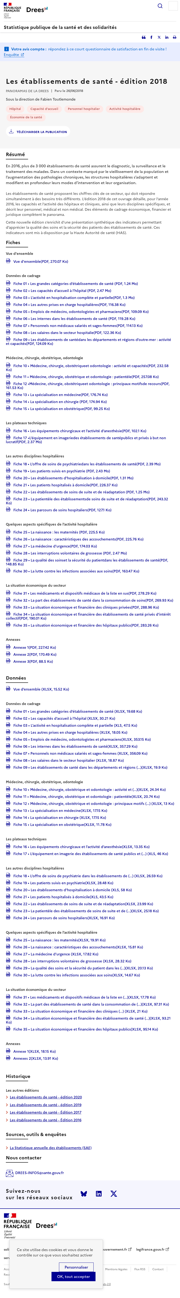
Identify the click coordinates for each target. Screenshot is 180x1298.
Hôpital (15, 109)
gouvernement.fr (113, 1249)
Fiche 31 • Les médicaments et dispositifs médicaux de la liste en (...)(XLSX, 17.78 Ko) (84, 997)
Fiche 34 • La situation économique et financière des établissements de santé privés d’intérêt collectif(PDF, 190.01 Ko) (88, 616)
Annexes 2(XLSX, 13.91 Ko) (35, 1058)
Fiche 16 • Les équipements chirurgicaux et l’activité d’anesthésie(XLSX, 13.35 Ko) (81, 846)
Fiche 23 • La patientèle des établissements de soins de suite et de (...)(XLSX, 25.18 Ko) (85, 910)
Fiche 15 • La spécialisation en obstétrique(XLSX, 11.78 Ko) (61, 824)
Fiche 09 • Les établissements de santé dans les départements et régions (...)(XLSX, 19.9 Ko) (89, 767)
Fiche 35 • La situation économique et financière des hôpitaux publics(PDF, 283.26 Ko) (85, 625)
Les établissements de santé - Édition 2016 (45, 1120)
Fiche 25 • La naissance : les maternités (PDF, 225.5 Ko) (58, 532)
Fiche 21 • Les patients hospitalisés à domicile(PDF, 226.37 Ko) (65, 484)
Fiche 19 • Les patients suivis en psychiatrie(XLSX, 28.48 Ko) (62, 882)
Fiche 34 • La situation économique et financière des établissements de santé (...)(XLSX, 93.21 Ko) (88, 1020)
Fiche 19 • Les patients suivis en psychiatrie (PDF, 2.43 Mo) (61, 470)
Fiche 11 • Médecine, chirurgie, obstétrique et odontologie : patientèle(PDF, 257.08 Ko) (85, 376)
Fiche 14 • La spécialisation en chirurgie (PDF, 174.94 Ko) (59, 401)
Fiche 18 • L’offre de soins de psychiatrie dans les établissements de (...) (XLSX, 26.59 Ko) (87, 875)
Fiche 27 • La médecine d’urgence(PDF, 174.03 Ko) (54, 546)
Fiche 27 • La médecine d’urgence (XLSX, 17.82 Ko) (55, 953)
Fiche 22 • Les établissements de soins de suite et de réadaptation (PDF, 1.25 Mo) (81, 491)
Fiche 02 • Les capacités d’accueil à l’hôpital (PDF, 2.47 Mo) (61, 290)
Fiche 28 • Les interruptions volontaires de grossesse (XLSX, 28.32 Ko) (71, 960)
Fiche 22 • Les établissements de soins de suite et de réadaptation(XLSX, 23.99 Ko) (82, 903)
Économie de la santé (26, 117)
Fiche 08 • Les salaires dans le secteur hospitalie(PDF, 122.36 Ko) (66, 332)
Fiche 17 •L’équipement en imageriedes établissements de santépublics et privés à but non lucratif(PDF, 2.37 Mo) (86, 439)
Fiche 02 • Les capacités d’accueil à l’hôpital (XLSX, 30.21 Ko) (63, 718)
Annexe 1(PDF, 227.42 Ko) (34, 647)
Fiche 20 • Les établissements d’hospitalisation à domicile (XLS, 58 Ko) (72, 889)
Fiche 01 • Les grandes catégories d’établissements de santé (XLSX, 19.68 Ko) (77, 711)
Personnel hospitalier (84, 109)
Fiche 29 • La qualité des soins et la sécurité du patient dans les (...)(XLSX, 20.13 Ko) (82, 967)
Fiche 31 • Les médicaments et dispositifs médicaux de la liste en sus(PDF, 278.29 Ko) (84, 593)
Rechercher (160, 6)
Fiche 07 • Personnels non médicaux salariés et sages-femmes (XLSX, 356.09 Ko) (79, 753)
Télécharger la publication (41, 132)
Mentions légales (116, 1269)
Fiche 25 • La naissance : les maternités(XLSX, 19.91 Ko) (59, 939)
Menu (173, 6)
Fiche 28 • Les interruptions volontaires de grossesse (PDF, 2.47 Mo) (69, 553)
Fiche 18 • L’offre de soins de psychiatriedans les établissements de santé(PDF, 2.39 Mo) (86, 463)
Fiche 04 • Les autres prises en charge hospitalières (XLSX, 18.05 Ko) (69, 732)
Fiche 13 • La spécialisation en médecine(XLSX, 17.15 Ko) (59, 810)
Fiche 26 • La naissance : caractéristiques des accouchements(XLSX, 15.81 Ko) (77, 946)
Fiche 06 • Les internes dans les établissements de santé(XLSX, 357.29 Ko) (74, 746)
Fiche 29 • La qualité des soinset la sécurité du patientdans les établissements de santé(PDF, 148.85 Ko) (87, 562)
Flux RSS (139, 1269)
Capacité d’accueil (44, 109)
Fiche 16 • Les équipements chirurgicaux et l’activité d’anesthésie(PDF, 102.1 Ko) (79, 430)
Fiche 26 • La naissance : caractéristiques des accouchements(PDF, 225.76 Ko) (77, 539)
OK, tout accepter (73, 1276)
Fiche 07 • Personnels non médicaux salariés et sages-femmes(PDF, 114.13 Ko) (77, 325)
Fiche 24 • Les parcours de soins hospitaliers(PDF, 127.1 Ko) (61, 509)
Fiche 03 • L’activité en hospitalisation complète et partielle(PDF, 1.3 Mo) (73, 297)
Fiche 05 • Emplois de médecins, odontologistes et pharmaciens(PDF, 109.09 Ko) (80, 311)
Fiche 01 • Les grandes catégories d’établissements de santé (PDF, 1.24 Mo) (75, 283)
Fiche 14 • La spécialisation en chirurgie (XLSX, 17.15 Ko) (59, 817)
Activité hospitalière (124, 109)
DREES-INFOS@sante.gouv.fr (39, 1172)
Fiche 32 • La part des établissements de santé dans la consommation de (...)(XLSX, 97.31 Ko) (90, 1004)
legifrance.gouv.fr (150, 1249)
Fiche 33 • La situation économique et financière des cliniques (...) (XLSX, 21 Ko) (79, 1011)
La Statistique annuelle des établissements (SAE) (51, 1148)
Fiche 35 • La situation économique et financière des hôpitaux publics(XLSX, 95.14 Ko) (85, 1029)
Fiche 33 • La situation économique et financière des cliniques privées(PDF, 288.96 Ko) (85, 607)
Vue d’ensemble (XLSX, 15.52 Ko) (40, 689)
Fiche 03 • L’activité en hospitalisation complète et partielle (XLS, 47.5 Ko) (74, 725)
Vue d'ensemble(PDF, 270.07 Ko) (40, 261)
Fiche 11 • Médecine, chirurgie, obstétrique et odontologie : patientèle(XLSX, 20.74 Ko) (86, 796)
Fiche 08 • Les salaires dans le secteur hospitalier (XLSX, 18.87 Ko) (68, 760)
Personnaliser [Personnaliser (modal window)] (76, 1267)
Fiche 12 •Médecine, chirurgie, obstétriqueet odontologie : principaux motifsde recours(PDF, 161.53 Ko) (87, 385)
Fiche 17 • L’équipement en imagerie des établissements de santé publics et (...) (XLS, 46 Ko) (90, 853)
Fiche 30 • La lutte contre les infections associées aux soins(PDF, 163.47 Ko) (75, 570)
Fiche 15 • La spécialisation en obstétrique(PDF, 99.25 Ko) (61, 408)
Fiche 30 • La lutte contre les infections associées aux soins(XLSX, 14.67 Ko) (76, 974)
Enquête (12, 54)
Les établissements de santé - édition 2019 (45, 1105)
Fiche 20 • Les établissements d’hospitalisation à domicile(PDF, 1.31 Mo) (72, 477)
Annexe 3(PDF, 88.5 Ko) (32, 661)
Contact (158, 1269)
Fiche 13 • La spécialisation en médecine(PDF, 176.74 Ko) (60, 394)
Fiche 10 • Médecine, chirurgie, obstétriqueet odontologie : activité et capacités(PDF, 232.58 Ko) (87, 367)
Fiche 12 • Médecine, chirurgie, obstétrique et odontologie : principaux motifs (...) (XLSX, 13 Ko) (93, 803)
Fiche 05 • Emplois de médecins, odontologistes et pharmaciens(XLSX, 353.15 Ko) (81, 739)
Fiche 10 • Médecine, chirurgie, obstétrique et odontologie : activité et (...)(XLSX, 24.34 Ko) (89, 789)
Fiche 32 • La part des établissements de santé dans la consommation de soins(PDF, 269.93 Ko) (92, 600)
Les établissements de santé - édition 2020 (46, 1097)
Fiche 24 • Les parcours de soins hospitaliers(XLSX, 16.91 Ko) (63, 917)
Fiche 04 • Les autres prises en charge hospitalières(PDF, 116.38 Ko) (68, 304)
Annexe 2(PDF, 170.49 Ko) (34, 654)
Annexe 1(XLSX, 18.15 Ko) (34, 1051)
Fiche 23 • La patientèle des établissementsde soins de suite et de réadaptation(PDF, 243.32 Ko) (87, 500)
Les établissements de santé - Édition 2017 (45, 1112)
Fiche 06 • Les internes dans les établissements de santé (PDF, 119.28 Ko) (73, 318)
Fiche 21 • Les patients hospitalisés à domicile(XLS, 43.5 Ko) (62, 896)
